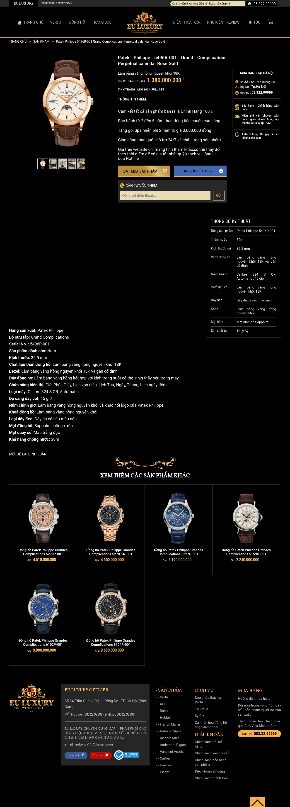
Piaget (165, 772)
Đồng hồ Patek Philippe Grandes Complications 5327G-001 (178, 552)
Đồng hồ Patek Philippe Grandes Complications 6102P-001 (43, 642)
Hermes (166, 765)
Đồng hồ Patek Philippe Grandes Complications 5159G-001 (246, 552)
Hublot (165, 718)
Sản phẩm (41, 41)
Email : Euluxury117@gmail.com (89, 744)
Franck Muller (170, 724)
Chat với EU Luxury (202, 171)
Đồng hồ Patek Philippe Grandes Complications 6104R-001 (110, 642)
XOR (163, 704)
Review (232, 22)
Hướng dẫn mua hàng (254, 699)
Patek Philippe (170, 731)
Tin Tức (253, 22)
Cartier (165, 758)
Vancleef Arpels (172, 752)
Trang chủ (18, 41)
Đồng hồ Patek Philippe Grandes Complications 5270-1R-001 (110, 552)
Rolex (164, 711)
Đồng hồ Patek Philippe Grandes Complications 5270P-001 (43, 552)
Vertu (164, 697)
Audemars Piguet (173, 745)
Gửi (219, 195)
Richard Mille (169, 738)
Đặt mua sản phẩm (145, 171)
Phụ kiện (215, 22)
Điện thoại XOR (187, 22)
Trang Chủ (33, 22)
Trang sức (102, 22)
